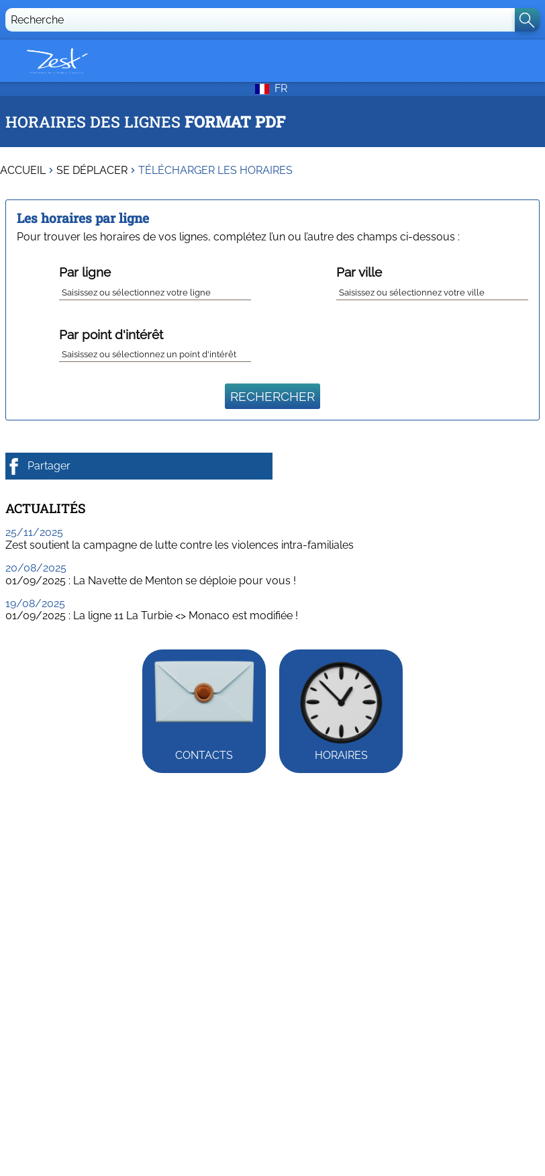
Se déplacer (92, 171)
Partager (37, 466)
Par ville (359, 272)
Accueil (23, 171)
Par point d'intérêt (111, 334)
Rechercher (272, 396)
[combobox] (155, 290)
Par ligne (85, 272)
